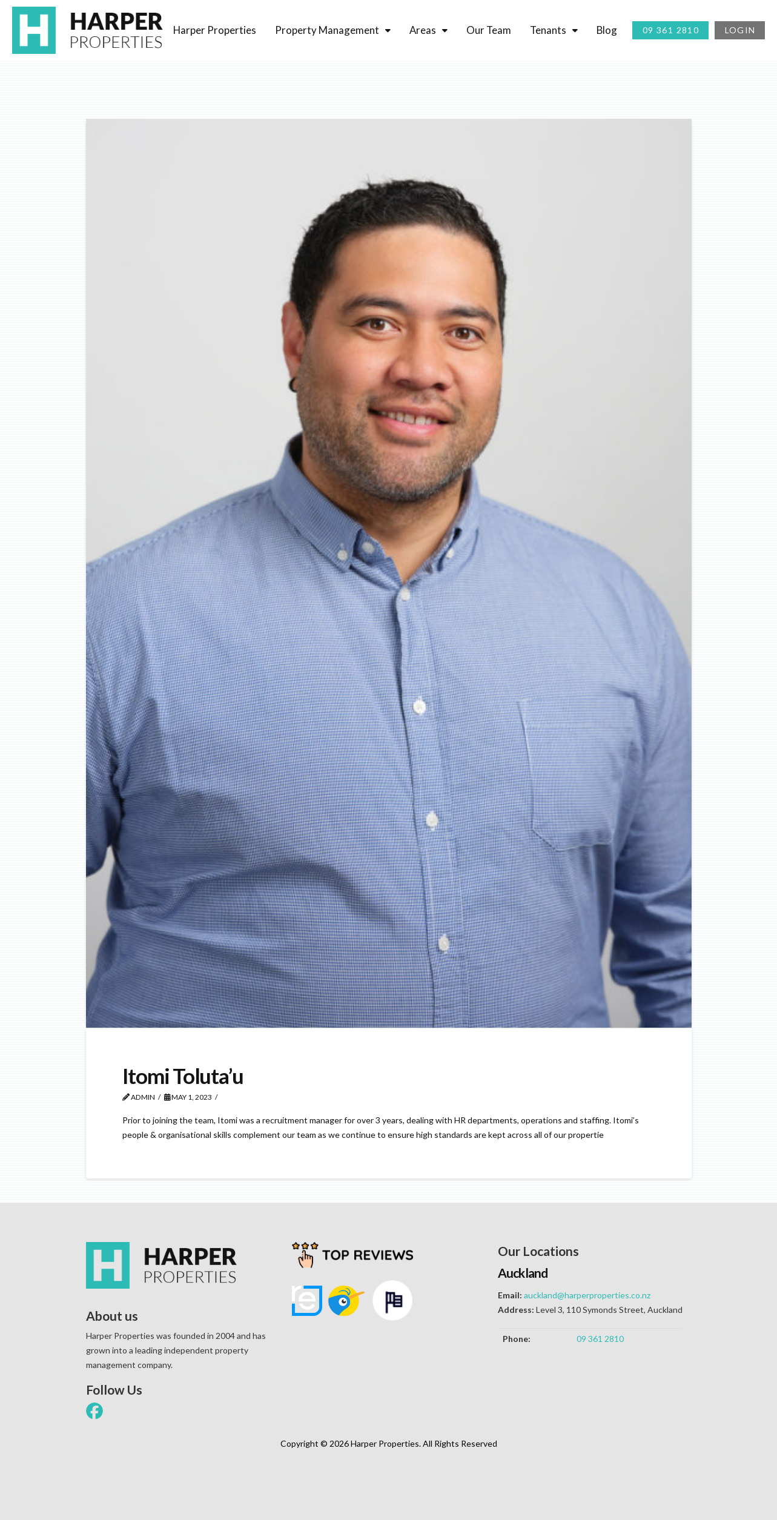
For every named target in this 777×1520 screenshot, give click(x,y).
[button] (51, 1463)
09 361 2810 (600, 1338)
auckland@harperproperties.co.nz (587, 1295)
